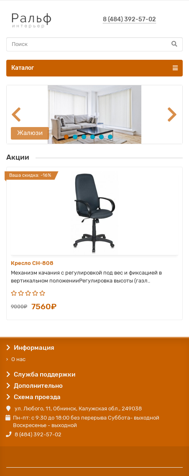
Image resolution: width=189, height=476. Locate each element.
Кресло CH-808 (32, 263)
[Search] (94, 44)
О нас (18, 359)
